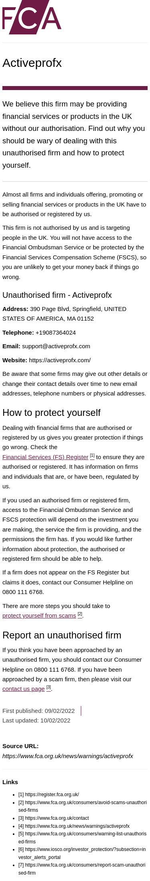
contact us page (26, 688)
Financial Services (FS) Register (48, 457)
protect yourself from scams (42, 615)
